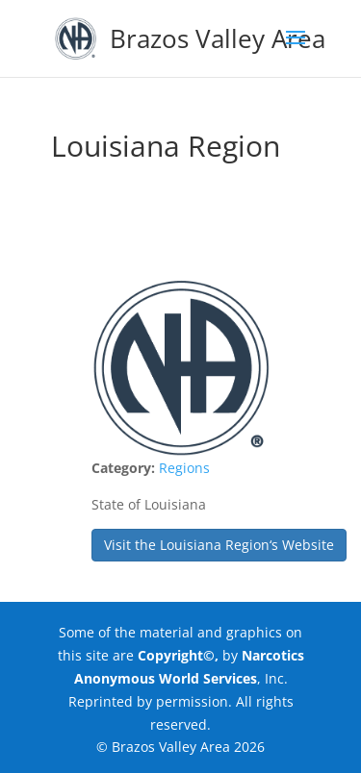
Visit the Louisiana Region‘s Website (219, 545)
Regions (184, 468)
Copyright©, (178, 655)
